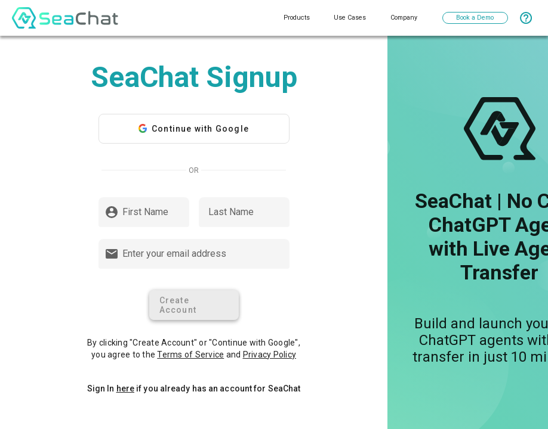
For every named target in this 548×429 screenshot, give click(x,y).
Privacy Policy (270, 354)
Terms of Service (190, 354)
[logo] (65, 18)
